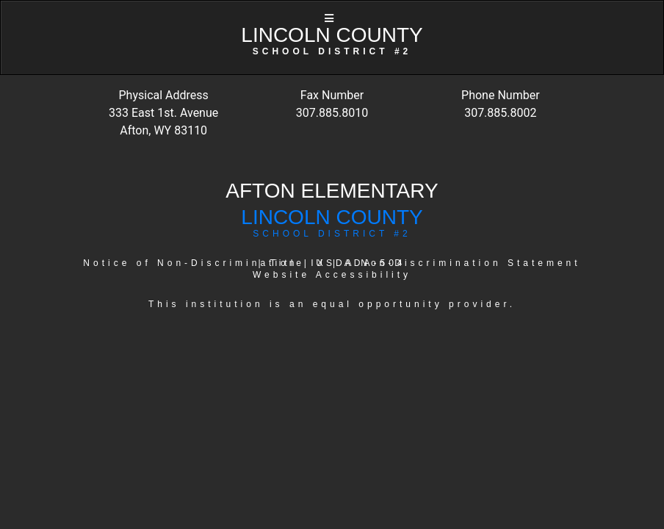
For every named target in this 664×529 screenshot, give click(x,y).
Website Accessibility (332, 275)
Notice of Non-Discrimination (190, 263)
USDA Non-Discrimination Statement (448, 263)
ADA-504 (375, 263)
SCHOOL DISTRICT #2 (332, 233)
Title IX (298, 263)
